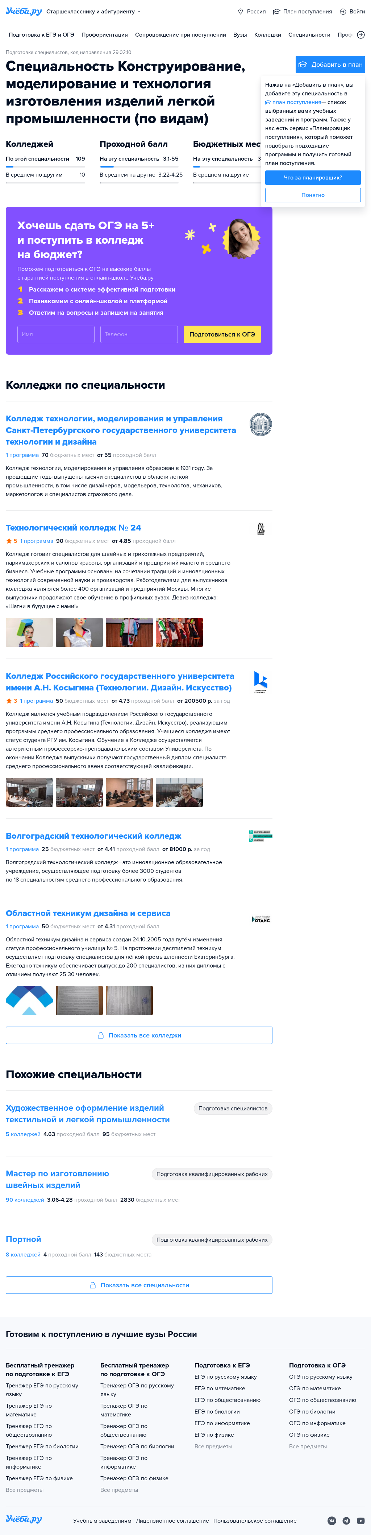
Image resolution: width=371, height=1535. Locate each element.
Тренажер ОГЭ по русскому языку (137, 1390)
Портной (23, 1239)
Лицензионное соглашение (172, 1520)
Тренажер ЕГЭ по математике (29, 1410)
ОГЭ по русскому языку (321, 1377)
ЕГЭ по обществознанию (227, 1400)
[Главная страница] (24, 11)
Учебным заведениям (102, 1520)
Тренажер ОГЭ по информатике (123, 1462)
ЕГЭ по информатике (222, 1423)
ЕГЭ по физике (214, 1435)
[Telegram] (346, 1521)
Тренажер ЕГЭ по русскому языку (42, 1390)
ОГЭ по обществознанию (322, 1400)
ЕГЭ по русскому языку (226, 1377)
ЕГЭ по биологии (217, 1411)
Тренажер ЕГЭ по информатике (29, 1462)
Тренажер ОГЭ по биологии (137, 1446)
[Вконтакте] (332, 1521)
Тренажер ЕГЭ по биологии (42, 1446)
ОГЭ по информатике (317, 1423)
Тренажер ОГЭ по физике (134, 1478)
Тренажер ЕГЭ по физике (39, 1478)
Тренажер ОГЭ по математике (123, 1410)
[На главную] (24, 1520)
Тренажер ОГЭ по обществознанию (123, 1431)
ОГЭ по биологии (312, 1411)
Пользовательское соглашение (255, 1520)
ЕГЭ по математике (220, 1388)
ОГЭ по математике (315, 1388)
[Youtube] (361, 1521)
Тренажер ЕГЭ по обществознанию (29, 1431)
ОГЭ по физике (309, 1435)
